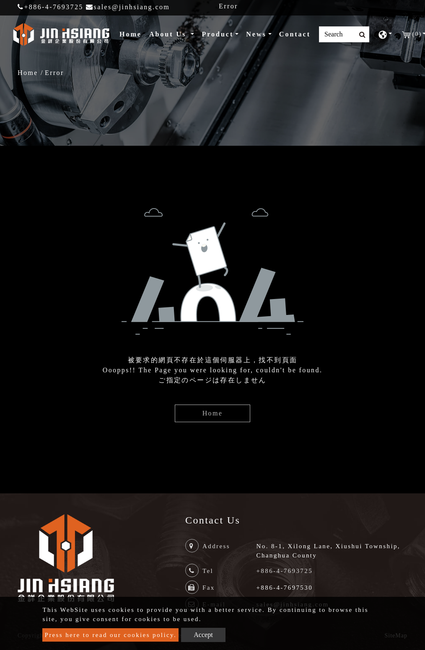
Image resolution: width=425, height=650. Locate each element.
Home (132, 33)
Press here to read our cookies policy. (110, 635)
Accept (203, 634)
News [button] (256, 34)
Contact (295, 34)
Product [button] (217, 34)
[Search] (344, 34)
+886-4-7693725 (50, 6)
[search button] (360, 34)
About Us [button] (169, 34)
